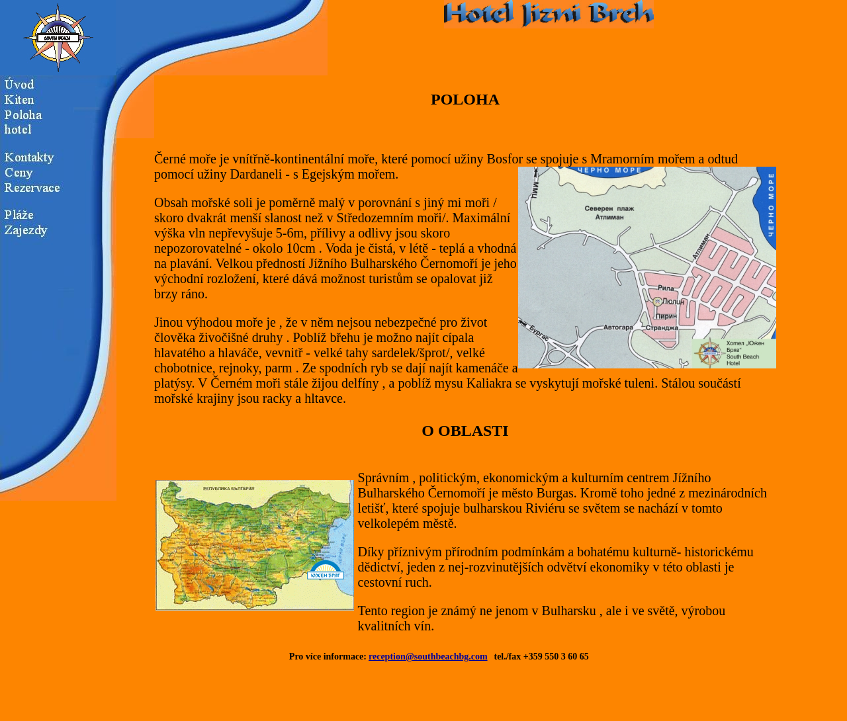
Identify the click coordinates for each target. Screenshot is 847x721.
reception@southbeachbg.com (428, 656)
